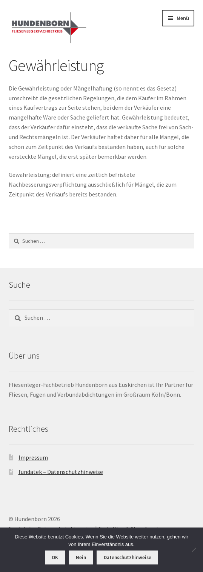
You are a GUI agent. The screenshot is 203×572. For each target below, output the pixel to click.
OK (55, 557)
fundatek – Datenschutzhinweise (60, 471)
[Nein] (193, 550)
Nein (81, 557)
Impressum (33, 457)
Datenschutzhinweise (127, 557)
